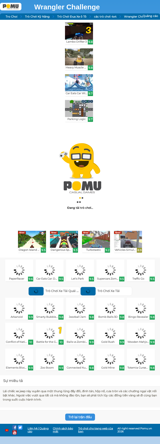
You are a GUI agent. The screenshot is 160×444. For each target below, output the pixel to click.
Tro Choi (11, 16)
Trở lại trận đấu (80, 417)
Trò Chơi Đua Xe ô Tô (71, 16)
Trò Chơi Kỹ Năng (37, 16)
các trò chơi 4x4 (105, 16)
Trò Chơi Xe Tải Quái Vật (55, 291)
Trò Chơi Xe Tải (100, 291)
